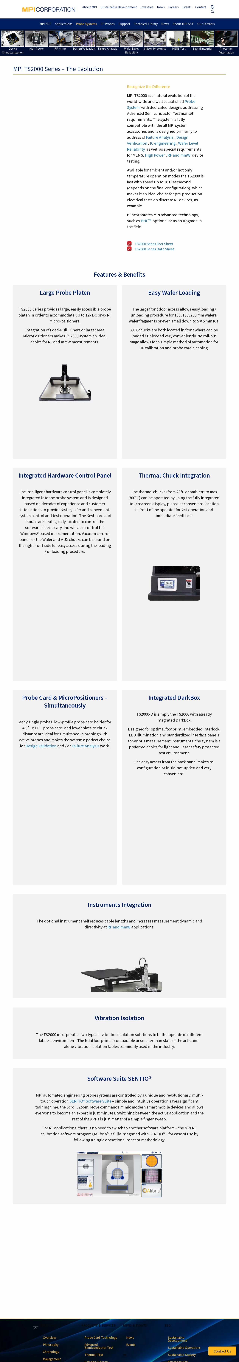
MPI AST (45, 23)
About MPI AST (183, 23)
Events (187, 7)
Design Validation (41, 745)
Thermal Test (94, 1354)
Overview (49, 1337)
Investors (147, 7)
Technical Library (146, 23)
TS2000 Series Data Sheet (154, 248)
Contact (200, 7)
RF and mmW (179, 155)
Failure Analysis (159, 137)
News (161, 7)
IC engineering (162, 143)
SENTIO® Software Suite (90, 1101)
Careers (173, 7)
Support (124, 23)
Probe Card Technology (101, 1337)
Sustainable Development (119, 7)
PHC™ (146, 220)
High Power (155, 155)
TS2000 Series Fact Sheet (154, 243)
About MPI (89, 7)
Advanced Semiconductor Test (99, 1346)
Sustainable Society (182, 1354)
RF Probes (108, 23)
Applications (63, 23)
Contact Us (222, 1351)
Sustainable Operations (184, 1347)
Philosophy (50, 1344)
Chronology (51, 1351)
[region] (73, 158)
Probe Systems (86, 23)
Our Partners (206, 23)
